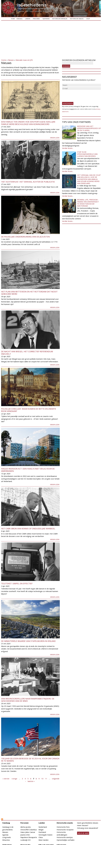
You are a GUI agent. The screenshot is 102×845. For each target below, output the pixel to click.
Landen (27, 19)
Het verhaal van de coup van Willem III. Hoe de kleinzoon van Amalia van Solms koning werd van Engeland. (89, 179)
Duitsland (42, 832)
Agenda (5, 835)
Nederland (43, 827)
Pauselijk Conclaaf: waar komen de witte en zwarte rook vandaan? (28, 410)
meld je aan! (83, 833)
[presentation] (79, 94)
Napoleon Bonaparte (28, 837)
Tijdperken (46, 19)
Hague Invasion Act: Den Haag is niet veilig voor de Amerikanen (28, 469)
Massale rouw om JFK (24, 60)
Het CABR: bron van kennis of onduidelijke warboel (28, 528)
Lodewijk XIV (25, 840)
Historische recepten (65, 829)
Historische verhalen (59, 19)
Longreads (6, 837)
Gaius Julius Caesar (27, 832)
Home (13, 19)
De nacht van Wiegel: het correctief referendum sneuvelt (27, 352)
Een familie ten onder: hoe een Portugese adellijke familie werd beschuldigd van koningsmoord (28, 122)
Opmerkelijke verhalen (65, 840)
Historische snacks (77, 19)
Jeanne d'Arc (25, 835)
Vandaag (19, 19)
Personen (36, 19)
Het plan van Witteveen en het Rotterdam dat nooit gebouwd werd (29, 292)
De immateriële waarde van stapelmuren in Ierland (28, 641)
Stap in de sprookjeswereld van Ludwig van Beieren (87, 154)
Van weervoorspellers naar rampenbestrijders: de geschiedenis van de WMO (27, 699)
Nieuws (11, 60)
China (41, 837)
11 (46, 778)
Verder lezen (54, 138)
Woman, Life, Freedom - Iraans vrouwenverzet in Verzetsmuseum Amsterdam (88, 202)
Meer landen (43, 840)
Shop (88, 19)
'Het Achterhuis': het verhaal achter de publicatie (28, 181)
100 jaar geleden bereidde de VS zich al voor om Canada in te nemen (30, 759)
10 (42, 778)
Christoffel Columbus (28, 829)
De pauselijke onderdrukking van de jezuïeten (25, 236)
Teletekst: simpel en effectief (17, 583)
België (41, 829)
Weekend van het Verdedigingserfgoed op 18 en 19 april (89, 128)
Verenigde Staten (45, 835)
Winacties (6, 840)
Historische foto (63, 827)
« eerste (6, 778)
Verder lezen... (67, 148)
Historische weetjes (65, 837)
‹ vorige (14, 778)
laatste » (31, 781)
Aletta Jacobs (25, 827)
